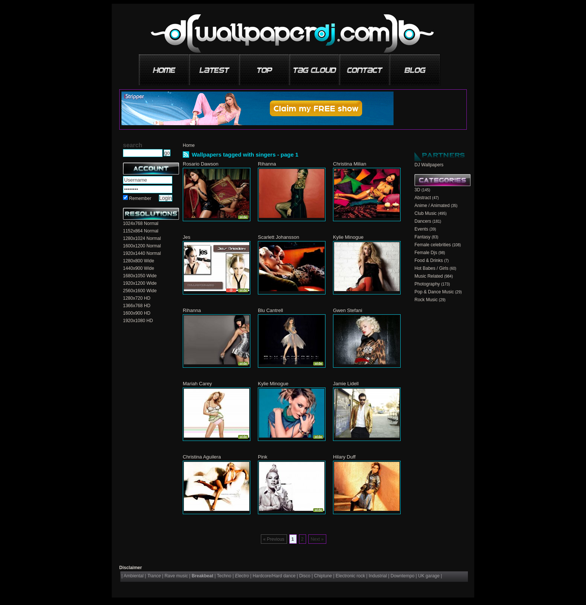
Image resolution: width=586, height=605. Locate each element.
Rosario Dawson (200, 164)
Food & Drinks (428, 260)
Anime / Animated (432, 205)
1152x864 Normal (140, 231)
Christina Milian (349, 164)
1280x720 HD (136, 298)
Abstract (422, 197)
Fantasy (422, 237)
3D (417, 189)
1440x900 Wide (138, 268)
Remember (140, 198)
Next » (317, 539)
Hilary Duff (344, 457)
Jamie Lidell (346, 383)
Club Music (425, 213)
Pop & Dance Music (434, 291)
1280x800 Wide (138, 260)
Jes (186, 237)
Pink (262, 457)
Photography (427, 284)
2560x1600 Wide (140, 290)
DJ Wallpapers (429, 164)
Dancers (422, 221)
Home (189, 145)
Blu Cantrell (270, 310)
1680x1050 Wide (140, 275)
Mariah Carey (197, 383)
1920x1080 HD (138, 320)
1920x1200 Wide (140, 283)
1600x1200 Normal (142, 246)
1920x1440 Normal (142, 253)
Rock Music (426, 299)
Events (421, 229)
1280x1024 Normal (142, 238)
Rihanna (267, 164)
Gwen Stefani (347, 310)
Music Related (428, 276)
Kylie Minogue (348, 237)
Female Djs (425, 252)
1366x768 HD (136, 305)
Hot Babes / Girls (431, 268)
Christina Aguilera (202, 457)
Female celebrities (432, 244)
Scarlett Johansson (278, 237)
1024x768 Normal (140, 223)
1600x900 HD (136, 313)
